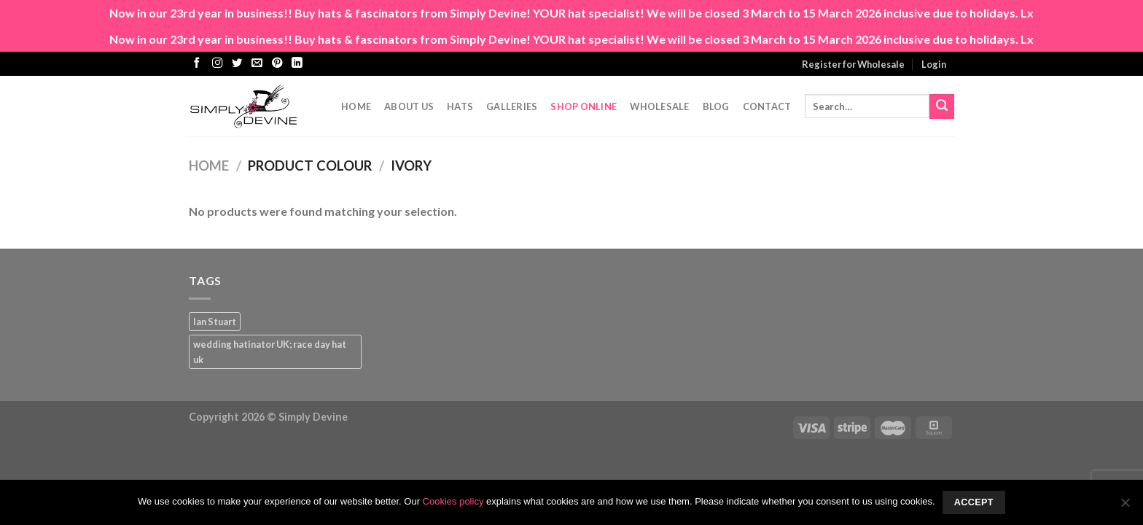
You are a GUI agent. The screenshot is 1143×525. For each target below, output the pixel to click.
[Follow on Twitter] (237, 63)
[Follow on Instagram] (217, 63)
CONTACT (767, 106)
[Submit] (941, 106)
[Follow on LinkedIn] (297, 63)
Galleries (511, 106)
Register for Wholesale (853, 64)
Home (356, 106)
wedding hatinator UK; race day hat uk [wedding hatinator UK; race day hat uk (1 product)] (269, 351)
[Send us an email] (256, 63)
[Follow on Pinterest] (277, 63)
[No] (1124, 506)
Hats (460, 106)
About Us (409, 106)
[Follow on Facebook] (197, 63)
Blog (716, 106)
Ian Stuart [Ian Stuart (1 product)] (214, 321)
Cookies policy (453, 501)
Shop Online (583, 106)
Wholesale (659, 106)
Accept (974, 502)
